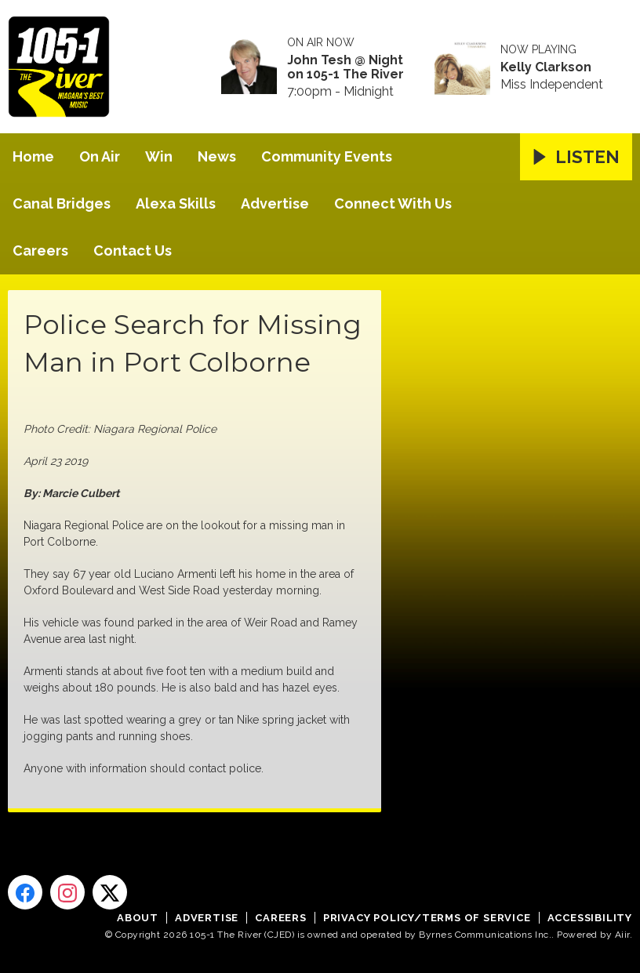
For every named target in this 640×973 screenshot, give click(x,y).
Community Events (326, 156)
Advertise (275, 203)
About (137, 918)
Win (159, 156)
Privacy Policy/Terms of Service (427, 918)
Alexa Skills (176, 203)
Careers (40, 250)
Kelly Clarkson (545, 67)
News (217, 156)
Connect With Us (393, 203)
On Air (99, 156)
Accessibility (589, 918)
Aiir (622, 934)
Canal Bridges (62, 203)
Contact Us (132, 250)
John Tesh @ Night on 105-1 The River (345, 67)
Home (33, 156)
